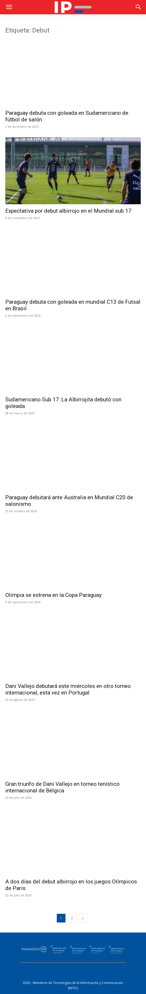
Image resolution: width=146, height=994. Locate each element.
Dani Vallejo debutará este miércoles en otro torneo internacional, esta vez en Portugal (68, 689)
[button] (9, 7)
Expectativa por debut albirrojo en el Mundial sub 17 (68, 211)
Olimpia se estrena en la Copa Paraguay (53, 595)
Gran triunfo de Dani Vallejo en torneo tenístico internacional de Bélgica (62, 787)
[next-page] (82, 918)
